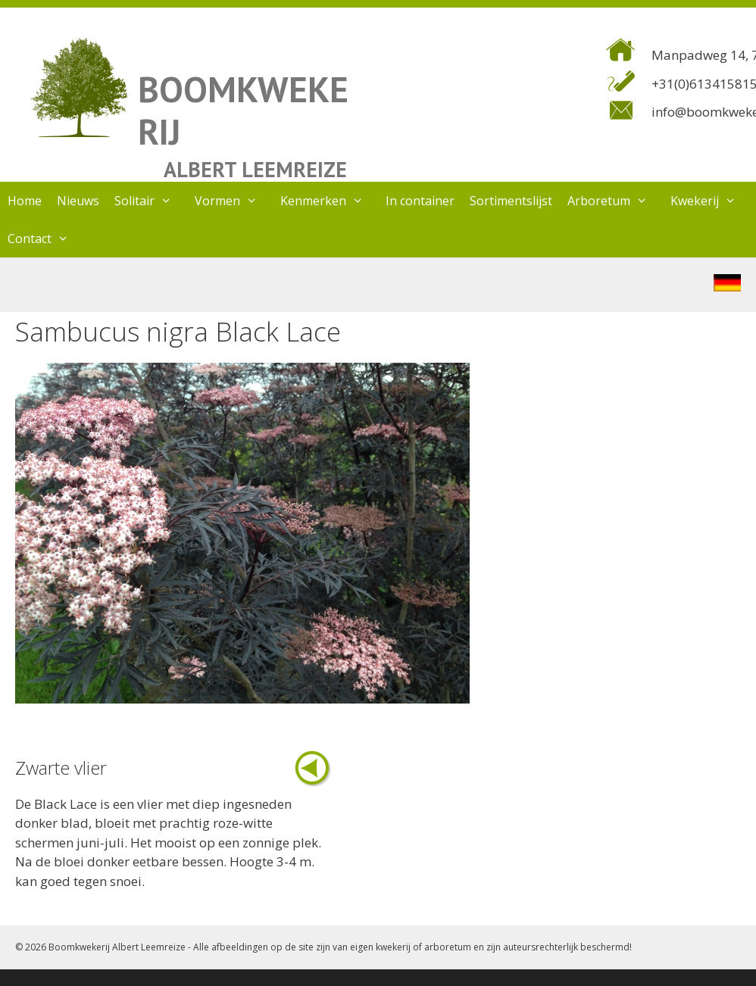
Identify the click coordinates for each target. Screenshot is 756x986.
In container (420, 200)
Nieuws (78, 200)
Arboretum (615, 201)
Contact (46, 238)
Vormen (234, 201)
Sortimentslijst (511, 200)
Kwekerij (710, 201)
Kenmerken (329, 201)
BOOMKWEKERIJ (243, 110)
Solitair (150, 201)
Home (25, 200)
